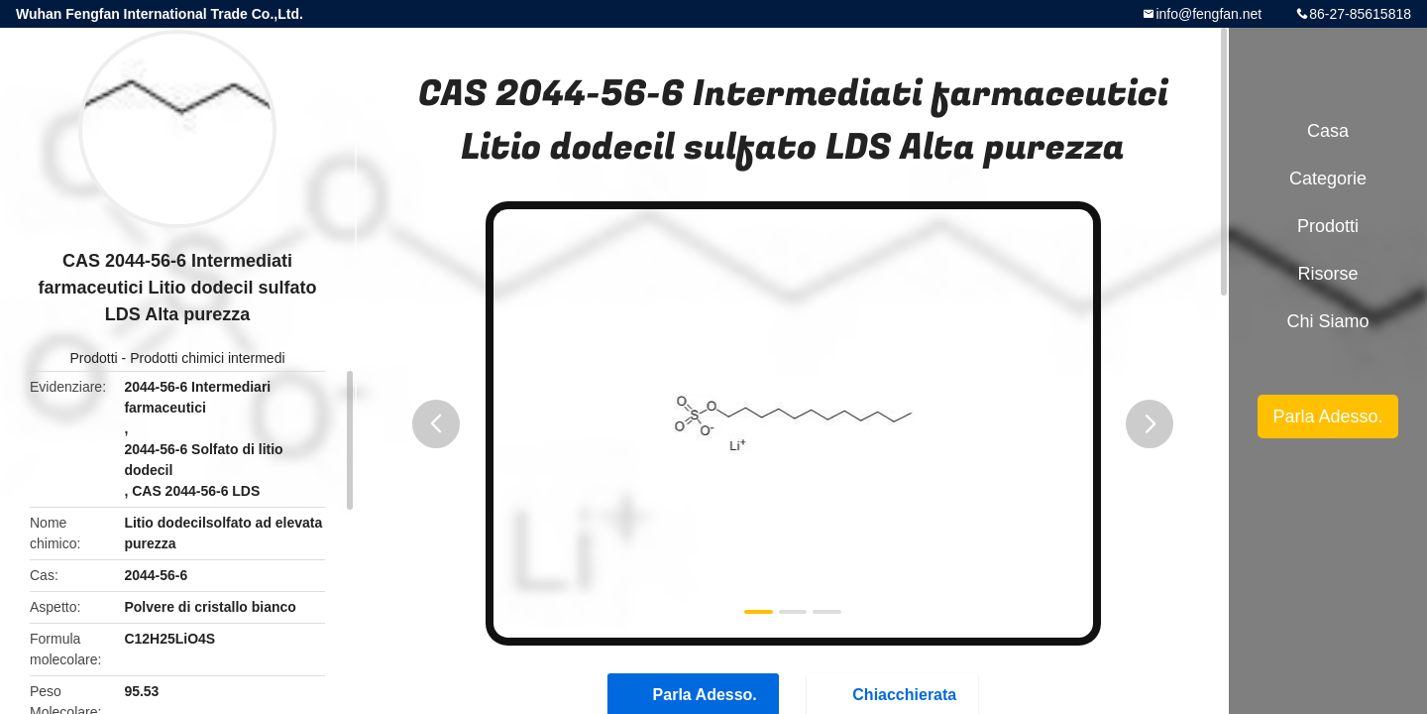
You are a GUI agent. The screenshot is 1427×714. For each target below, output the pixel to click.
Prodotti (93, 358)
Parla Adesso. (1327, 416)
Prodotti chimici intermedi (207, 358)
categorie (1328, 178)
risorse (1327, 274)
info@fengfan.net (1208, 14)
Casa (1328, 131)
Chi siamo (1327, 321)
